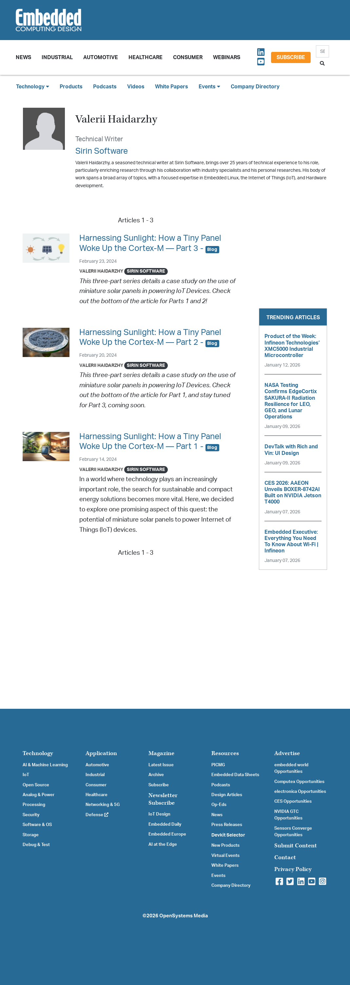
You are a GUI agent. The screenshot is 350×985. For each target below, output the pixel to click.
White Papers (171, 86)
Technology (38, 753)
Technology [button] (32, 86)
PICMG (218, 765)
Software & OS (37, 825)
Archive (156, 775)
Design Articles (226, 795)
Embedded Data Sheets (235, 775)
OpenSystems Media (183, 915)
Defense (97, 815)
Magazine (161, 753)
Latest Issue (161, 765)
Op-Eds (218, 805)
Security (31, 815)
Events (218, 876)
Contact (285, 857)
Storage (31, 835)
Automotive (100, 57)
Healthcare (145, 57)
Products (71, 86)
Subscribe (291, 57)
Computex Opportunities (299, 782)
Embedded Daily (164, 824)
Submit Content (295, 845)
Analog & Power (38, 795)
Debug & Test (36, 845)
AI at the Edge (162, 844)
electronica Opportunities (300, 792)
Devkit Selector (228, 835)
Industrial (57, 57)
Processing (34, 805)
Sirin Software (101, 151)
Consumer (188, 57)
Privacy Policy (293, 869)
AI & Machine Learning (45, 765)
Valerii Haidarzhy (101, 271)
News (217, 815)
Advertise (287, 753)
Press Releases (226, 825)
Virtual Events (225, 856)
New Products (225, 845)
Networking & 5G (103, 805)
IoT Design (159, 814)
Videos (136, 86)
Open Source (36, 785)
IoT (26, 775)
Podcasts (105, 86)
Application (101, 753)
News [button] (23, 57)
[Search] (322, 51)
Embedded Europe (167, 834)
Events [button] (209, 86)
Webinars (226, 57)
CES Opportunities (293, 801)
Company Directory (255, 86)
